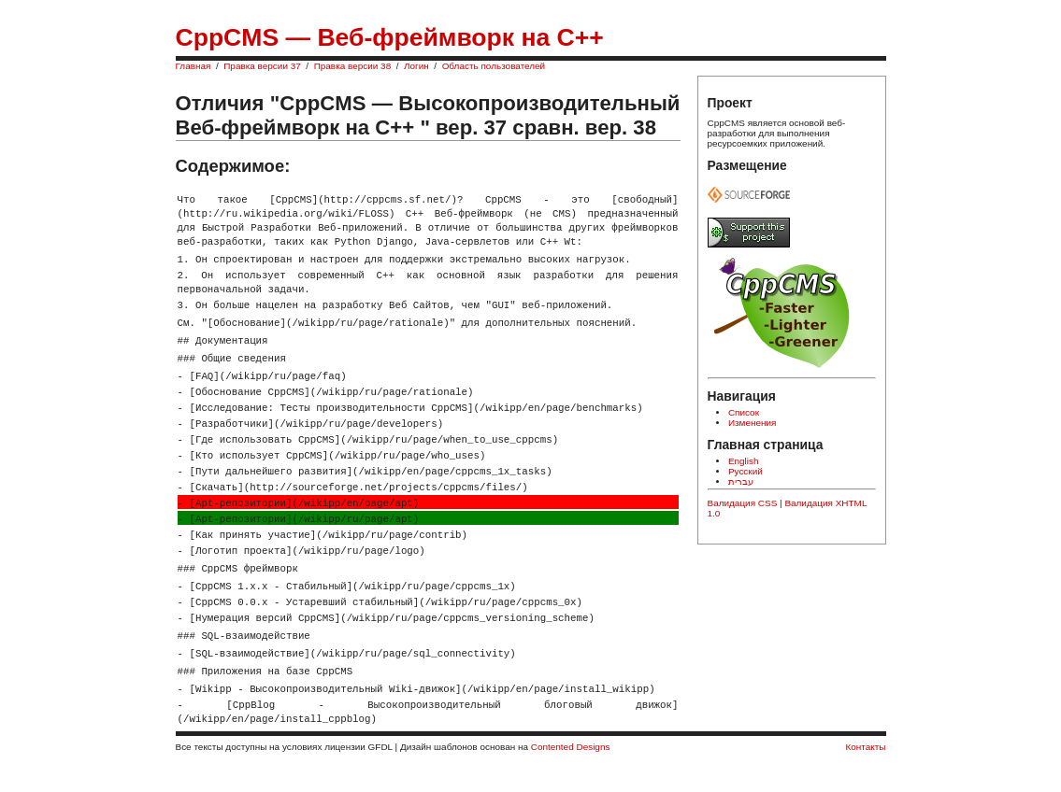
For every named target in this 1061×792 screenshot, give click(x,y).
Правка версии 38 (353, 66)
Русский (745, 471)
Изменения (752, 422)
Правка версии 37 (262, 66)
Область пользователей (494, 66)
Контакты (866, 747)
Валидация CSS (743, 503)
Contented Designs (570, 747)
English (743, 461)
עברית (740, 481)
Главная (193, 66)
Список (743, 412)
